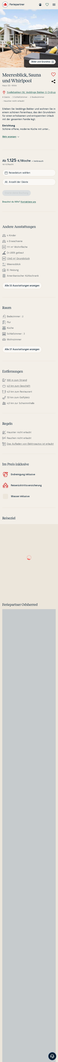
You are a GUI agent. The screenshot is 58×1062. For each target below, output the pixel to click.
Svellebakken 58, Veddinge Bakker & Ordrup (29, 92)
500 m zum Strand (17, 380)
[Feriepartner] (13, 4)
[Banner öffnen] (52, 1056)
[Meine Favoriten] (47, 4)
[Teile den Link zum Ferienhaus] (53, 81)
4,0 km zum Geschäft (18, 386)
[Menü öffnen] (54, 4)
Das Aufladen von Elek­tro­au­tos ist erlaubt (30, 444)
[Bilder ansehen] (29, 38)
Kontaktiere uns (28, 202)
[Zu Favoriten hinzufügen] (53, 74)
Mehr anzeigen (10, 137)
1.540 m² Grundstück (18, 258)
